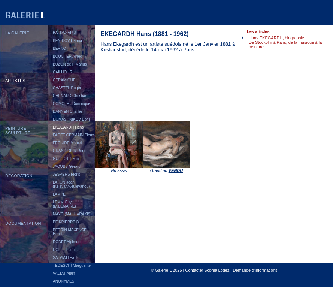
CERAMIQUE (64, 80)
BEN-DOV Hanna (67, 41)
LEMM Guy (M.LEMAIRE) (64, 204)
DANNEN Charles (67, 111)
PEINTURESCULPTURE (17, 130)
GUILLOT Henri (66, 159)
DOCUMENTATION (23, 223)
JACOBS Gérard (67, 166)
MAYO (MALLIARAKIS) (72, 214)
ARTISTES (15, 80)
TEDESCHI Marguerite (72, 265)
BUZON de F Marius (70, 64)
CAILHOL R (62, 72)
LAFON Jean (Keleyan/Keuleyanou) (71, 184)
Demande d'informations (255, 270)
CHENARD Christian (70, 96)
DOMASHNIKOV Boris (72, 119)
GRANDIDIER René (69, 151)
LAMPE (59, 194)
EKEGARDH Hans (68, 127)
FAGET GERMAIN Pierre (74, 135)
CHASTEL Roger (67, 88)
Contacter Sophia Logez (207, 270)
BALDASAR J (64, 33)
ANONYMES (63, 281)
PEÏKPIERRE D (66, 222)
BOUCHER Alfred (67, 56)
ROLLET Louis (65, 250)
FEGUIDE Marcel (67, 143)
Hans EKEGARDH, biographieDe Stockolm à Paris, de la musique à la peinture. (285, 42)
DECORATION (19, 175)
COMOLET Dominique (71, 104)
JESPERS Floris (66, 174)
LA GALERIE (17, 33)
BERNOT (61, 48)
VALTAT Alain (64, 273)
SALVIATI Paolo (66, 258)
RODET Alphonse (67, 242)
